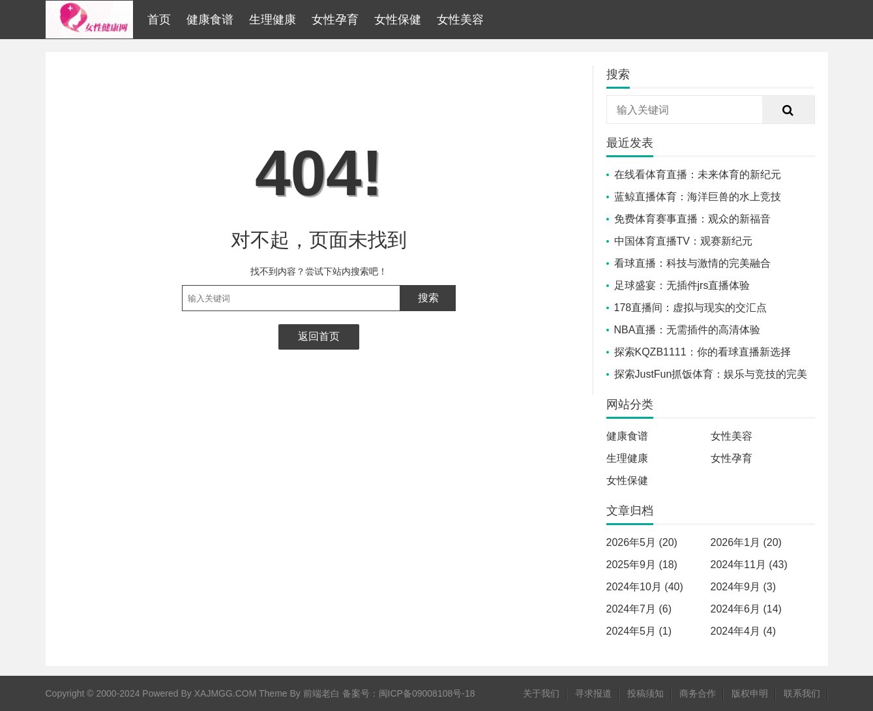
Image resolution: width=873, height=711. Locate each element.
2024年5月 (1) (639, 631)
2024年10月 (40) (644, 586)
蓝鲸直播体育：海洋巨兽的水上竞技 (697, 196)
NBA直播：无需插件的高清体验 (687, 329)
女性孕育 (335, 19)
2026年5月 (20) (641, 542)
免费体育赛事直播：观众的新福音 (692, 218)
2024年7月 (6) (639, 608)
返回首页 (319, 336)
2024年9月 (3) (744, 586)
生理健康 (272, 19)
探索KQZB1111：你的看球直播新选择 (702, 351)
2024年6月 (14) (746, 608)
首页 (159, 19)
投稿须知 (645, 693)
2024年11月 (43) (749, 564)
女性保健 (397, 19)
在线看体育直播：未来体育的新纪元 (697, 174)
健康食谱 (209, 19)
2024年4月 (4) (744, 631)
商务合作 (697, 693)
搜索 (428, 297)
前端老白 (321, 693)
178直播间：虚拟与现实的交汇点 (690, 307)
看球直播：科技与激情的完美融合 (692, 263)
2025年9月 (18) (641, 564)
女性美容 (460, 19)
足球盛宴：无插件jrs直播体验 (682, 285)
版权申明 (750, 693)
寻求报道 (593, 693)
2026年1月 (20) (746, 542)
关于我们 (541, 693)
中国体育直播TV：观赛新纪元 (683, 241)
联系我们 (802, 693)
